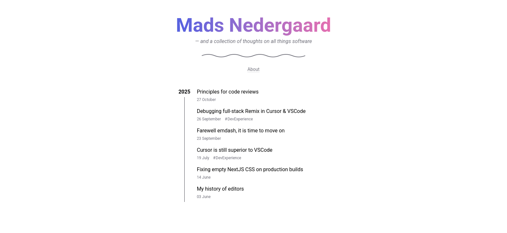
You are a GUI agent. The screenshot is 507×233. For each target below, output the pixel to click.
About (253, 69)
